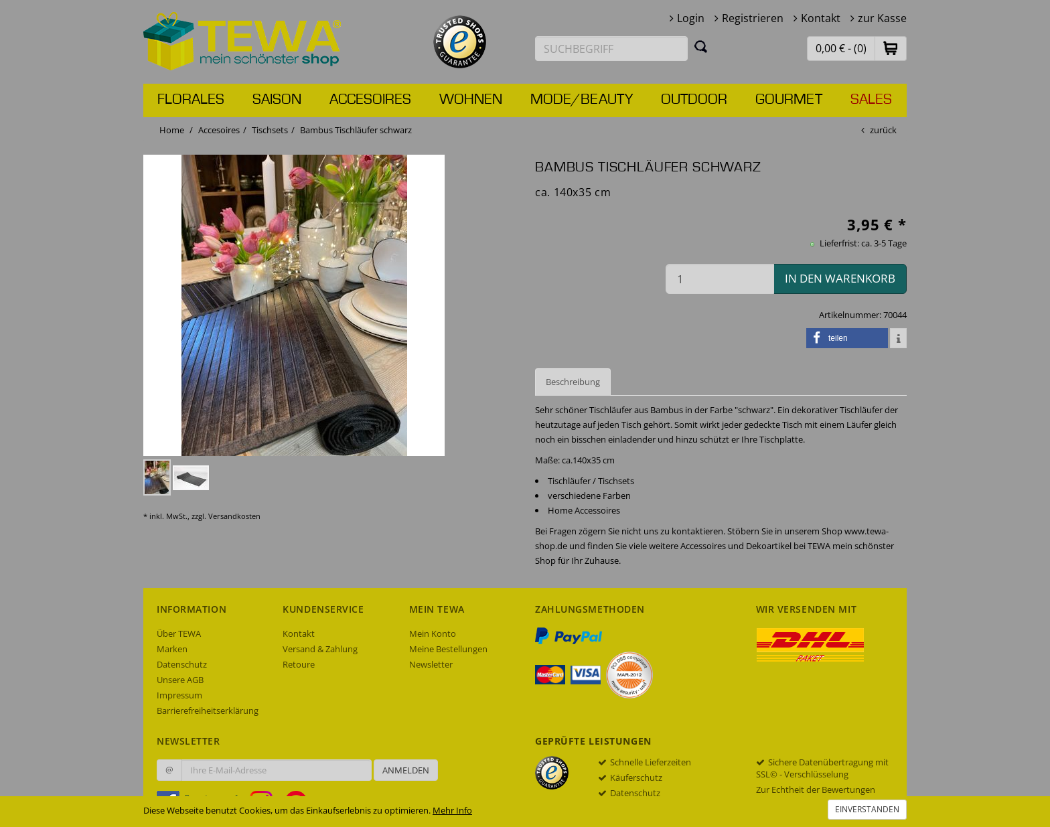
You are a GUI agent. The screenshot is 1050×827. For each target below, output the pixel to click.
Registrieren (752, 18)
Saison (276, 99)
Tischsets (270, 130)
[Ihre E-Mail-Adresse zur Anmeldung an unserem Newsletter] (276, 770)
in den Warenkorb (840, 278)
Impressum (179, 695)
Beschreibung (573, 382)
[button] (890, 48)
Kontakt (820, 18)
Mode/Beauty (581, 99)
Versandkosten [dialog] (234, 516)
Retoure (299, 664)
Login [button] (690, 18)
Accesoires (370, 99)
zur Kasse (882, 18)
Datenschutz (182, 664)
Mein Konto (432, 633)
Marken (172, 649)
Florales (190, 99)
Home (171, 130)
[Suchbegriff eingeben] (611, 48)
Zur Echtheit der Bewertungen (815, 789)
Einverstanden (867, 809)
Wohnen (470, 99)
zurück (883, 130)
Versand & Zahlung (320, 649)
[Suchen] (701, 46)
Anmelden (405, 770)
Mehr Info (452, 810)
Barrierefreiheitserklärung (207, 710)
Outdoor (694, 99)
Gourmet (788, 99)
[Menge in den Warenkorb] (720, 279)
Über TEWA (179, 633)
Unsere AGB (180, 680)
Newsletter (431, 664)
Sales (871, 99)
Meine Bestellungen (448, 649)
